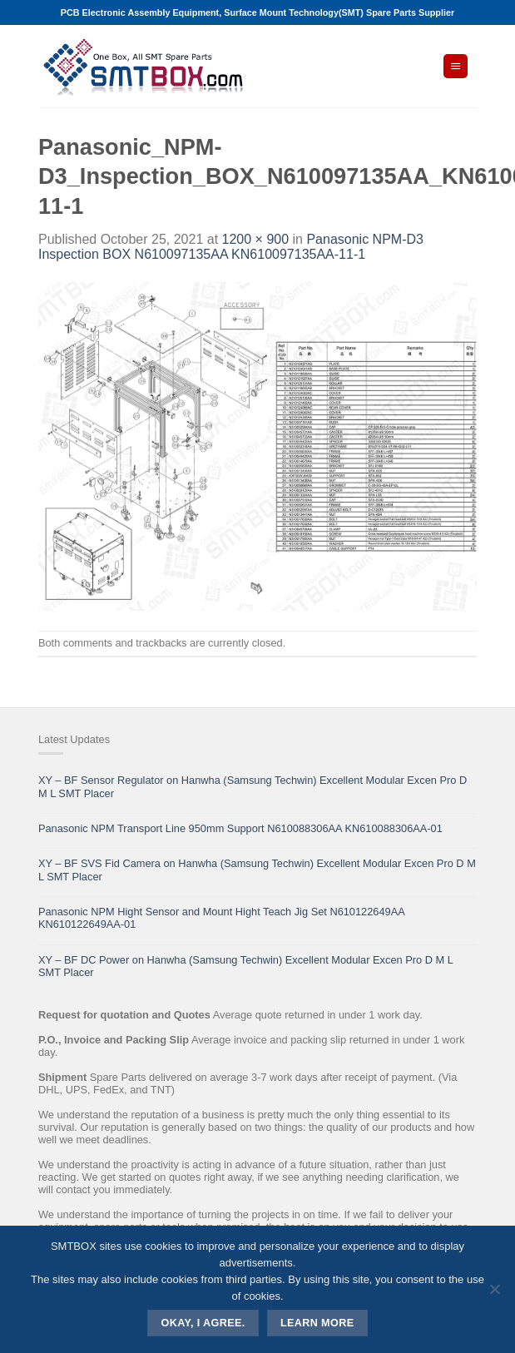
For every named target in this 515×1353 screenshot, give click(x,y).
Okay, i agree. (203, 1323)
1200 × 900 (256, 239)
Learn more (317, 1323)
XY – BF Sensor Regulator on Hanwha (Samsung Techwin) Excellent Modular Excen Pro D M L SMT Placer (252, 786)
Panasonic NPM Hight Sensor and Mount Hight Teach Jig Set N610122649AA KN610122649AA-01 (221, 917)
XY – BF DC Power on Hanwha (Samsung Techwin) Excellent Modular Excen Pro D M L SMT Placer (245, 966)
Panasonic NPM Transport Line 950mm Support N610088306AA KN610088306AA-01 (240, 828)
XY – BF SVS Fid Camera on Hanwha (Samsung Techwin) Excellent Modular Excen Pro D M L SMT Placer (257, 869)
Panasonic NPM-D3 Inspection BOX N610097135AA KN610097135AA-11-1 (230, 246)
